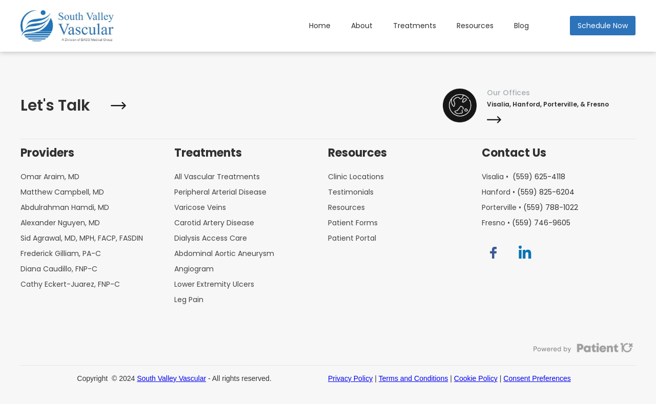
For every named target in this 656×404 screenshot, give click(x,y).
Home (320, 25)
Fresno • (526, 223)
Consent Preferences (537, 378)
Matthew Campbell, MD (62, 192)
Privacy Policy (350, 378)
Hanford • (528, 192)
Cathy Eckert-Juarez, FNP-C (70, 284)
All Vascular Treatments (217, 177)
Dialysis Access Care (210, 238)
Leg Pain (188, 299)
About (362, 25)
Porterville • (530, 207)
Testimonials (351, 192)
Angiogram (194, 269)
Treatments (414, 25)
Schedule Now (603, 25)
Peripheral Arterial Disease (220, 192)
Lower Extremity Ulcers (214, 284)
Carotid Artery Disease (214, 223)
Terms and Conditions (413, 378)
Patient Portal (352, 238)
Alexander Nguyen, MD (60, 223)
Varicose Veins (200, 207)
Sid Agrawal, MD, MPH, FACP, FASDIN (81, 238)
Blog (521, 25)
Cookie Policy (476, 378)
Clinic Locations (356, 177)
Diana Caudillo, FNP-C (58, 269)
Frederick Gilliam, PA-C (60, 253)
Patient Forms (353, 223)
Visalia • (523, 177)
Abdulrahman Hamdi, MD (64, 207)
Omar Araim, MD (49, 177)
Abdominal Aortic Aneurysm (224, 253)
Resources (475, 25)
